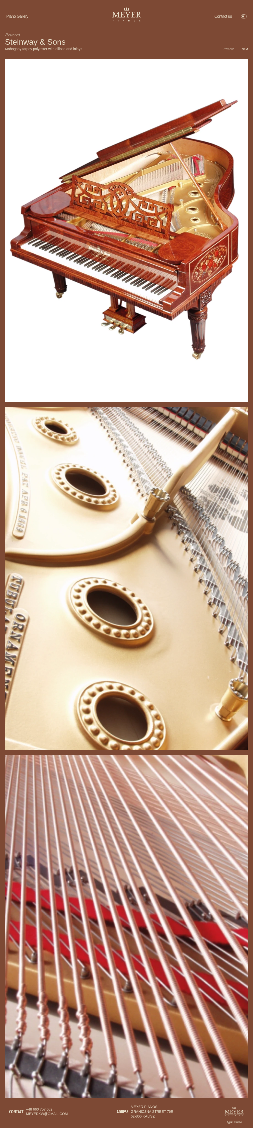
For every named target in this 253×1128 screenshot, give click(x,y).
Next (245, 49)
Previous (228, 49)
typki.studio (234, 1122)
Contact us (223, 16)
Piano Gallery (17, 16)
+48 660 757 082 (39, 1109)
